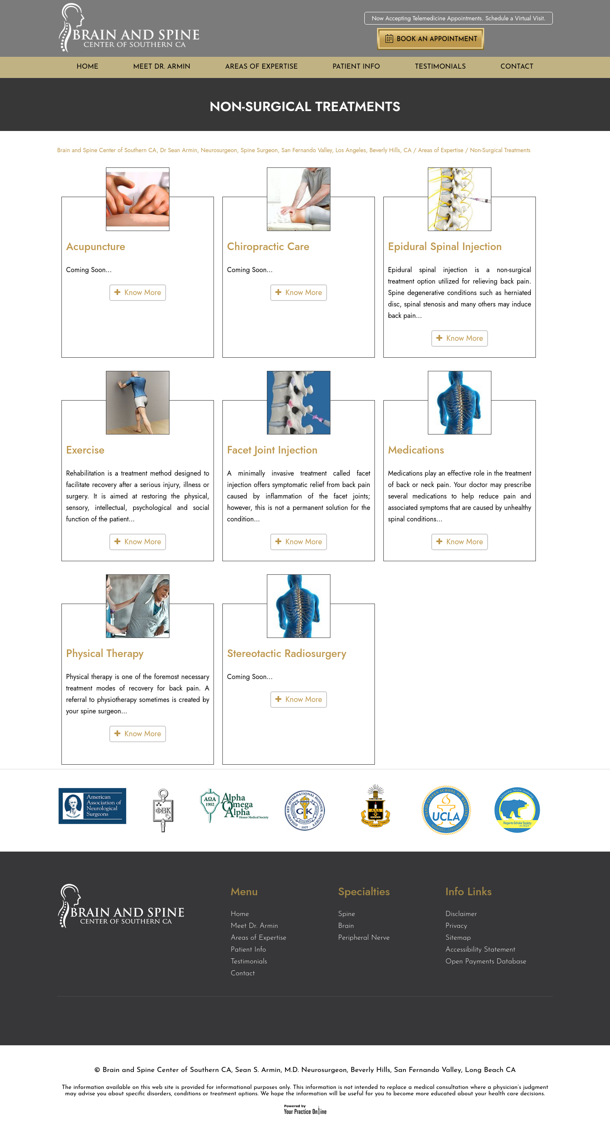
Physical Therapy (105, 653)
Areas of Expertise (261, 67)
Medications (416, 449)
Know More (143, 292)
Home (87, 67)
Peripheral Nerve (364, 937)
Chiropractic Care (268, 246)
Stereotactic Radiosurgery (287, 653)
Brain (346, 926)
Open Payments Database (486, 961)
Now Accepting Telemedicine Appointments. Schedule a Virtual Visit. (459, 18)
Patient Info (356, 67)
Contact (517, 67)
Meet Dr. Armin (161, 67)
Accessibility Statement (481, 949)
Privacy (456, 926)
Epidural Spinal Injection (445, 246)
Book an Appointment (436, 39)
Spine (346, 914)
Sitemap (458, 937)
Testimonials (440, 67)
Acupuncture (95, 246)
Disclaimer (461, 914)
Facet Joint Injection (272, 449)
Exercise (85, 449)
